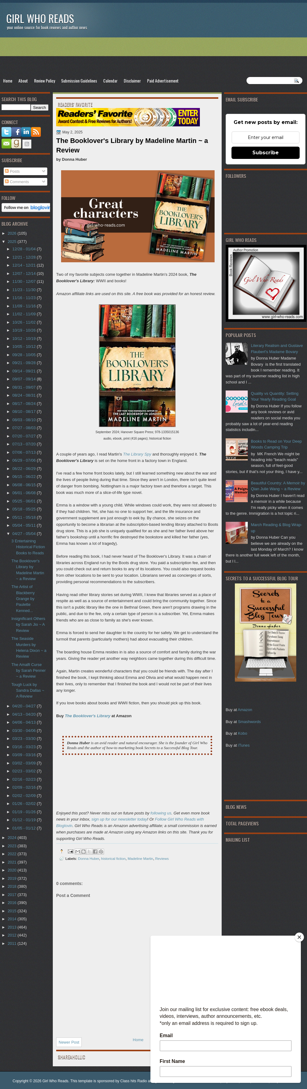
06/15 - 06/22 (24, 476)
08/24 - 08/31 (24, 395)
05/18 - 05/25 (24, 509)
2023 (12, 846)
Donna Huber (88, 858)
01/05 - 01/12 (24, 828)
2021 (12, 862)
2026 (12, 233)
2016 (12, 902)
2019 (12, 878)
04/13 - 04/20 (24, 714)
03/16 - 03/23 (24, 747)
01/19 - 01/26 (24, 812)
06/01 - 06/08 (24, 493)
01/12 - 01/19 (24, 820)
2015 (12, 911)
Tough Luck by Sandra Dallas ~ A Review (27, 690)
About (23, 80)
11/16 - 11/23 (24, 297)
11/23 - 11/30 (24, 289)
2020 (12, 870)
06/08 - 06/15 (24, 485)
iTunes (244, 745)
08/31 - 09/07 (24, 387)
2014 (12, 919)
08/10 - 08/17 (24, 411)
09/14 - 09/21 (24, 371)
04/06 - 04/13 (24, 722)
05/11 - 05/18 (24, 517)
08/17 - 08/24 (24, 403)
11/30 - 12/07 (24, 281)
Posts (12, 171)
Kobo (242, 733)
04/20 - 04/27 (24, 706)
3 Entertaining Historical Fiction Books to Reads (28, 547)
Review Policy (44, 80)
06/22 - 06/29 (24, 468)
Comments (17, 181)
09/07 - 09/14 (24, 379)
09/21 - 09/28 (24, 362)
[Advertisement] (153, 57)
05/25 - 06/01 (24, 501)
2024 (12, 837)
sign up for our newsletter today (119, 819)
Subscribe (265, 153)
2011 (12, 943)
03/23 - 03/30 (24, 738)
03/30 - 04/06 (24, 730)
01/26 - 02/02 (24, 803)
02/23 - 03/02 (24, 771)
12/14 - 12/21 (24, 265)
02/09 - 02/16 (24, 787)
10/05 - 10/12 (24, 346)
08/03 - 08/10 (24, 420)
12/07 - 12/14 (24, 273)
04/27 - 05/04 (24, 533)
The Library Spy (137, 454)
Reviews (162, 858)
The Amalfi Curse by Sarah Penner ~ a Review (28, 670)
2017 (12, 894)
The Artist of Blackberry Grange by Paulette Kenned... (23, 598)
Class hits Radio (133, 1081)
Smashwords (249, 721)
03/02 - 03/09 (24, 763)
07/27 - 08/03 (24, 427)
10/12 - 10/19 (24, 338)
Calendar (110, 80)
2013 (12, 927)
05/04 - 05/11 (24, 525)
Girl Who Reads (40, 18)
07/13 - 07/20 (24, 444)
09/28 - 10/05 (24, 354)
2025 (12, 241)
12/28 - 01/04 (24, 249)
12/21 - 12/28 (24, 257)
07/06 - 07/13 (24, 452)
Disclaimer (132, 80)
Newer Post (69, 1042)
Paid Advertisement (163, 80)
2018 (12, 886)
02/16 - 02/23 (24, 779)
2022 (12, 854)
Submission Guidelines (79, 80)
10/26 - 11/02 (24, 322)
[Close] (299, 937)
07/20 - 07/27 (24, 436)
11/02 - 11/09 (24, 314)
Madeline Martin (140, 858)
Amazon (245, 709)
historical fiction (113, 858)
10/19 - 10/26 (24, 330)
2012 (12, 935)
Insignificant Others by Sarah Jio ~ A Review (28, 624)
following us (160, 813)
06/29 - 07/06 (24, 460)
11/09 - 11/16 (24, 306)
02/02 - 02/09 (24, 795)
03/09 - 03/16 (24, 754)
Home (7, 80)
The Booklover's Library (87, 716)
